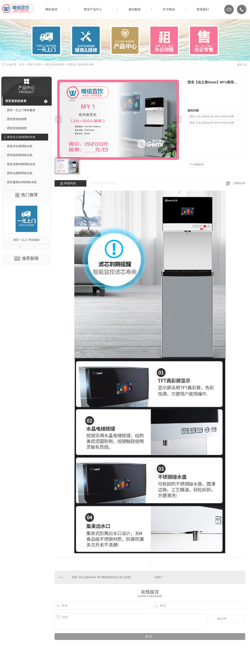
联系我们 (203, 9)
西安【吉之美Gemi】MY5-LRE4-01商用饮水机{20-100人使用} (214, 122)
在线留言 (197, 164)
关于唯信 (169, 9)
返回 (242, 64)
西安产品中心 (93, 9)
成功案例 (134, 9)
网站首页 (51, 9)
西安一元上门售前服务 (26, 239)
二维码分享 (238, 183)
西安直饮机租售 (55, 64)
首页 (22, 64)
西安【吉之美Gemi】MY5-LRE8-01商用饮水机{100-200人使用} (214, 116)
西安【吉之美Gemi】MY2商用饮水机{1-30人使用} (101, 577)
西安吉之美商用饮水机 (80, 64)
